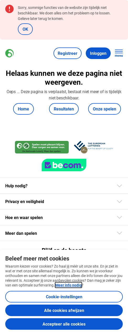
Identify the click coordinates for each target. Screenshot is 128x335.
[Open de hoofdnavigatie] (119, 53)
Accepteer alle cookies (64, 324)
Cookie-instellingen (64, 296)
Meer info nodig (68, 285)
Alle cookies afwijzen (64, 310)
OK (25, 29)
